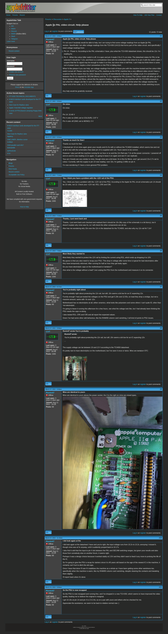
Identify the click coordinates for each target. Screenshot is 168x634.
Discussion (57, 19)
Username (11, 61)
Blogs (11, 163)
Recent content (14, 51)
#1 (161, 36)
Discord (14, 31)
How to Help (24, 207)
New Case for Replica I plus (19, 105)
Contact (159, 15)
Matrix (13, 29)
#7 (161, 287)
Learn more (11, 41)
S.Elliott (10, 142)
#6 (161, 251)
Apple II (67, 19)
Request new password (17, 75)
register (55, 31)
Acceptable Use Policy (16, 175)
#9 (161, 389)
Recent (22, 15)
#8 (161, 328)
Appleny (10, 136)
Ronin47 (50, 39)
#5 (161, 216)
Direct (17, 87)
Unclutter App (29, 87)
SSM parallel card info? (15, 145)
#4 (161, 175)
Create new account (16, 72)
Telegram (14, 39)
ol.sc (9, 153)
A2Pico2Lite (11, 151)
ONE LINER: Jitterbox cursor (17, 139)
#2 (161, 101)
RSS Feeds (13, 169)
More (40, 116)
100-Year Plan (149, 15)
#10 (160, 538)
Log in (47, 31)
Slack (13, 36)
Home (8, 15)
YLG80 (9, 131)
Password (11, 66)
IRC (12, 26)
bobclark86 (11, 148)
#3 (161, 137)
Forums (15, 15)
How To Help (137, 15)
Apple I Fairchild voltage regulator (21, 108)
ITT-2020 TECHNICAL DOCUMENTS (22, 96)
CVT (48, 105)
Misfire (13, 34)
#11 (160, 587)
